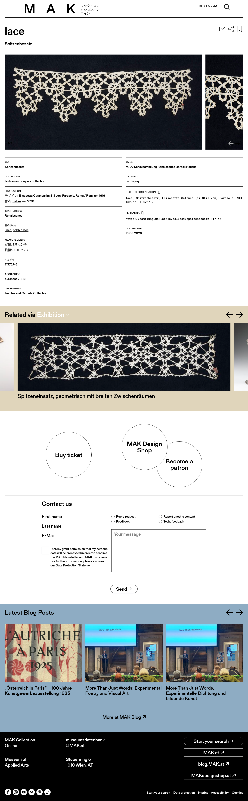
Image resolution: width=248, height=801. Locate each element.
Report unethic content (179, 516)
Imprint (203, 792)
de (201, 6)
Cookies (237, 792)
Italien (16, 201)
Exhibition (50, 314)
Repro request (126, 516)
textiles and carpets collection (25, 181)
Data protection (184, 792)
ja (215, 6)
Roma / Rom (84, 196)
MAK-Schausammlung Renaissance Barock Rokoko (161, 167)
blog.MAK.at (213, 764)
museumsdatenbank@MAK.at (85, 743)
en (208, 6)
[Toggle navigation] (239, 7)
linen (8, 230)
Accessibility (220, 792)
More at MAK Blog (124, 717)
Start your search (213, 741)
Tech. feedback (174, 521)
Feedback (122, 521)
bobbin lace (20, 230)
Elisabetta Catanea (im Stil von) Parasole (46, 196)
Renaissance (13, 216)
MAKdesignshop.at (213, 775)
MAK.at (213, 752)
